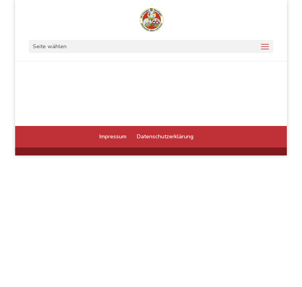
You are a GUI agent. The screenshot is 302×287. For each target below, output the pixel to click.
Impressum (112, 136)
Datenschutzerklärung (165, 136)
